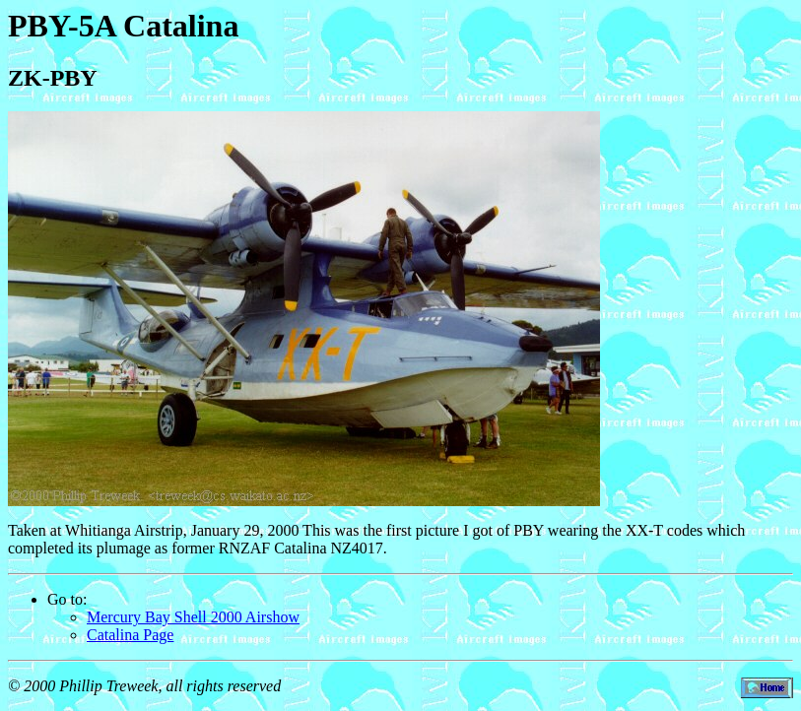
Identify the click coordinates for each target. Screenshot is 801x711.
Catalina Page (130, 634)
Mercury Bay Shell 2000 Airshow (193, 617)
